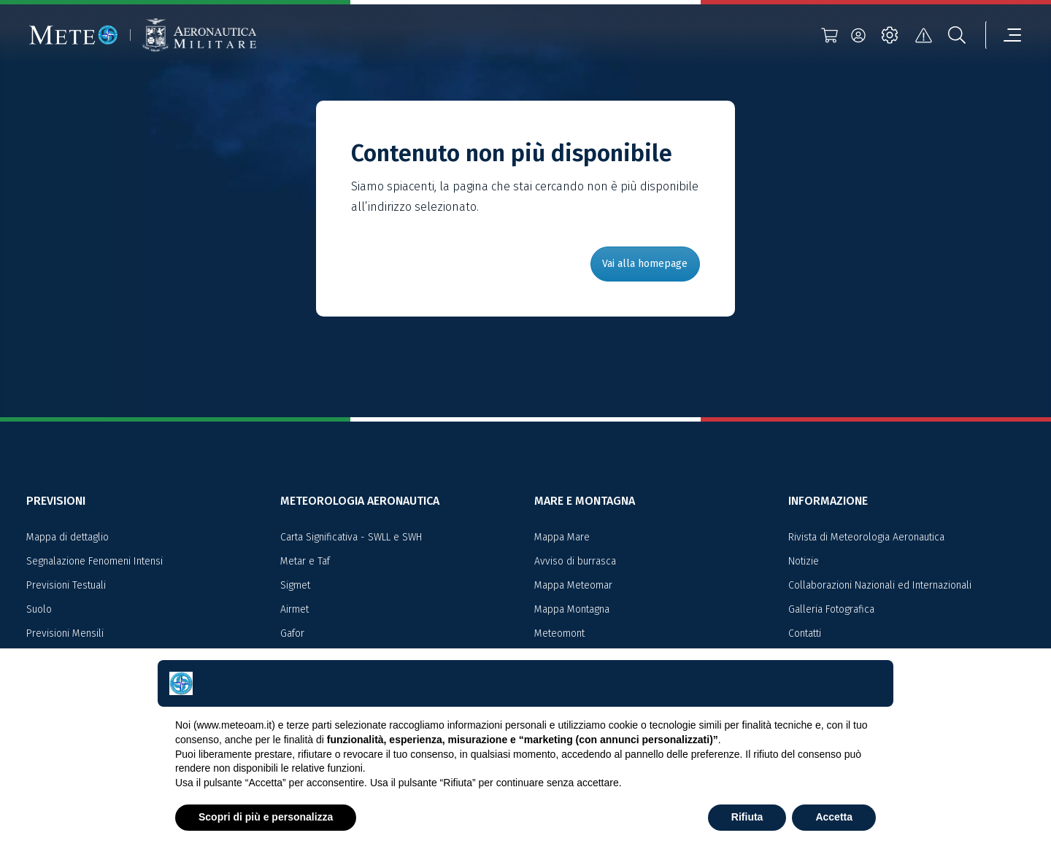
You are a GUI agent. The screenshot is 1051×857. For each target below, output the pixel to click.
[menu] (1003, 35)
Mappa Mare (562, 537)
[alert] (923, 35)
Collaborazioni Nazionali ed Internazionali (879, 585)
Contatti (804, 633)
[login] (858, 35)
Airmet (294, 609)
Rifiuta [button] (747, 817)
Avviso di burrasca (575, 561)
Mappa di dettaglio (67, 537)
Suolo (39, 609)
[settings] (890, 35)
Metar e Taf (305, 561)
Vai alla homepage (645, 263)
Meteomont (559, 633)
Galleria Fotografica (831, 609)
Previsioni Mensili (65, 633)
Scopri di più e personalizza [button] (266, 817)
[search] (957, 35)
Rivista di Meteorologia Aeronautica (866, 537)
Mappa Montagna (571, 609)
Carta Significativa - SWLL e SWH (351, 537)
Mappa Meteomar (573, 585)
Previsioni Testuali (66, 585)
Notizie (803, 561)
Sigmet (295, 585)
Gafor (292, 633)
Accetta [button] (833, 817)
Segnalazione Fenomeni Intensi (94, 561)
